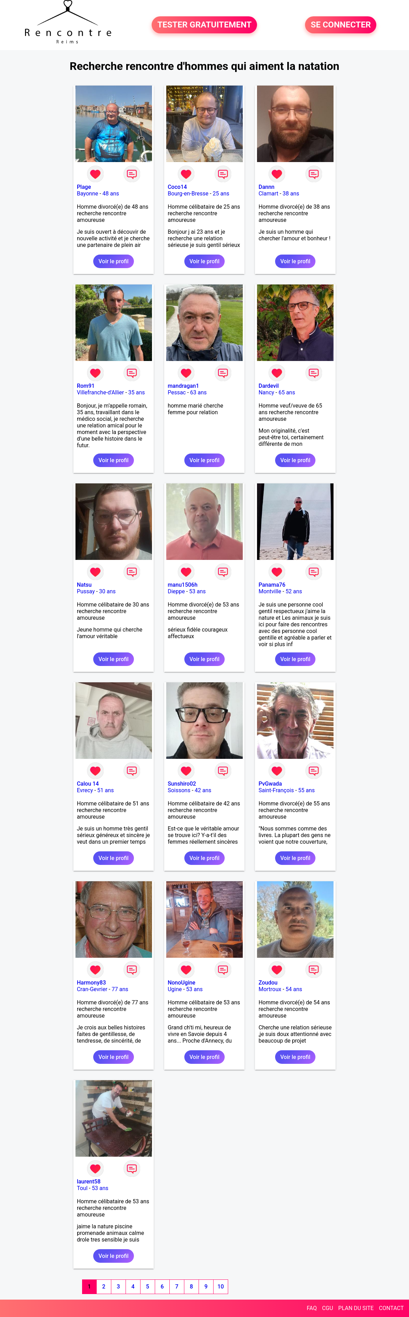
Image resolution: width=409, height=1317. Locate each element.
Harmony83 (91, 982)
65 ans (287, 392)
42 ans (203, 790)
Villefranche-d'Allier (100, 392)
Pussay (86, 591)
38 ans (291, 193)
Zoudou (267, 982)
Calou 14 (88, 783)
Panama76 (271, 584)
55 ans (306, 790)
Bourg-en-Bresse (188, 193)
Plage (84, 187)
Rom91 (86, 386)
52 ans (294, 591)
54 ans (294, 989)
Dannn (266, 187)
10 (220, 1286)
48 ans (111, 193)
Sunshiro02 (182, 783)
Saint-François (276, 790)
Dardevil (268, 386)
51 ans (105, 790)
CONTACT (391, 1308)
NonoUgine (181, 982)
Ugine (175, 989)
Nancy (266, 392)
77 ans (120, 989)
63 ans (198, 392)
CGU (327, 1308)
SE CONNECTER (341, 25)
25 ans (221, 193)
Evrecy (85, 790)
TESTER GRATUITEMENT (204, 25)
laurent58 (89, 1181)
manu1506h (183, 584)
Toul (82, 1188)
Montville (269, 591)
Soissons (179, 790)
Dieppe (176, 591)
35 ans (136, 392)
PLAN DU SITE (356, 1308)
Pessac (177, 392)
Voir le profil (113, 261)
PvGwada (270, 783)
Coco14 (177, 187)
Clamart (268, 193)
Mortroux (269, 989)
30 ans (107, 591)
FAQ (312, 1308)
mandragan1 (183, 386)
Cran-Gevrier (92, 989)
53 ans (197, 591)
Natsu (84, 584)
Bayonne (87, 193)
